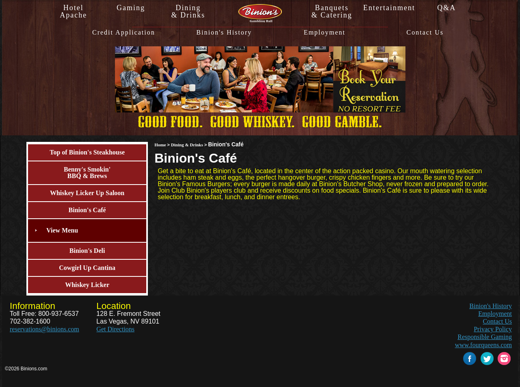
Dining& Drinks (188, 11)
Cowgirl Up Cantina (87, 267)
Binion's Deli (87, 250)
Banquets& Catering (331, 11)
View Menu (62, 230)
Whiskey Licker (87, 284)
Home (160, 144)
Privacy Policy (493, 329)
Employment (325, 32)
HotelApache (73, 11)
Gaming (131, 7)
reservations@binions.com (44, 329)
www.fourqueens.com (483, 344)
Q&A (446, 7)
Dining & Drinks (187, 144)
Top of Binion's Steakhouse (87, 152)
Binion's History (224, 32)
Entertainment (389, 7)
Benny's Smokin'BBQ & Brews (87, 172)
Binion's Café (87, 210)
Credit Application (123, 32)
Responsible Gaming (484, 336)
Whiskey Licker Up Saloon (87, 192)
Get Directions (115, 329)
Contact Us (425, 32)
